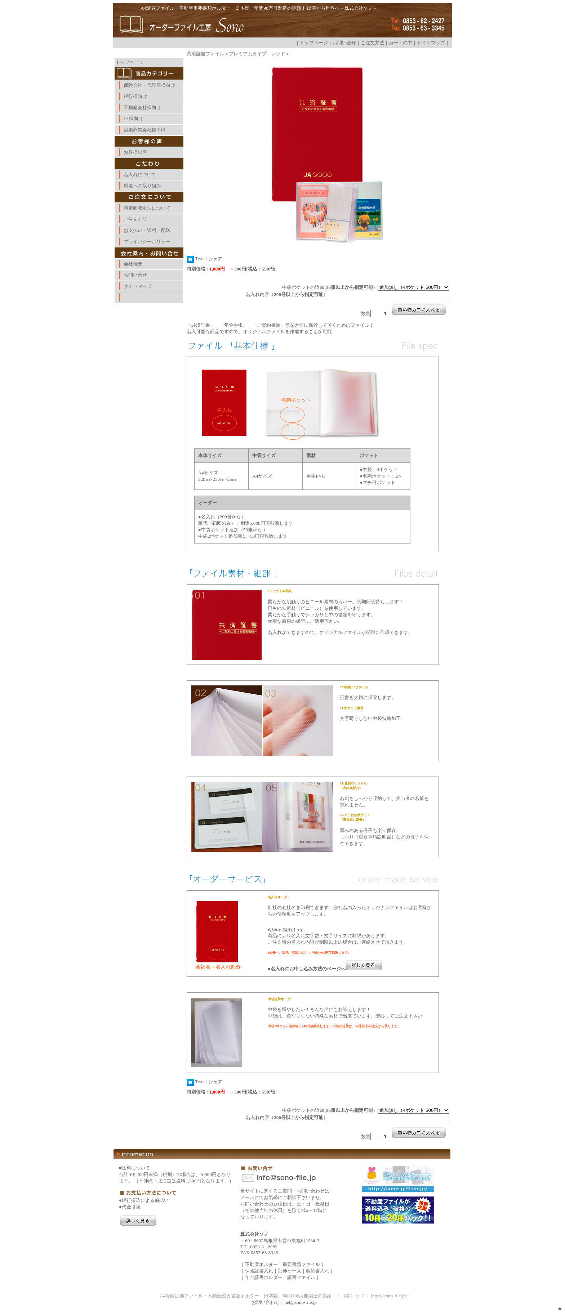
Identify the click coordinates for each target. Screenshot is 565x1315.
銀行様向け (135, 96)
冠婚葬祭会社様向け (145, 130)
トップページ (314, 42)
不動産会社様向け (142, 107)
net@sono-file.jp (300, 1302)
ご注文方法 (372, 42)
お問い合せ (344, 42)
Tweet (201, 258)
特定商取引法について (147, 208)
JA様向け (133, 118)
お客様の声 (135, 152)
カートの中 (400, 42)
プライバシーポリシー (147, 241)
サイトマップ (431, 42)
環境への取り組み (142, 185)
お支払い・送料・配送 (147, 230)
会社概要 (133, 264)
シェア (215, 258)
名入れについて (140, 174)
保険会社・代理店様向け (149, 85)
